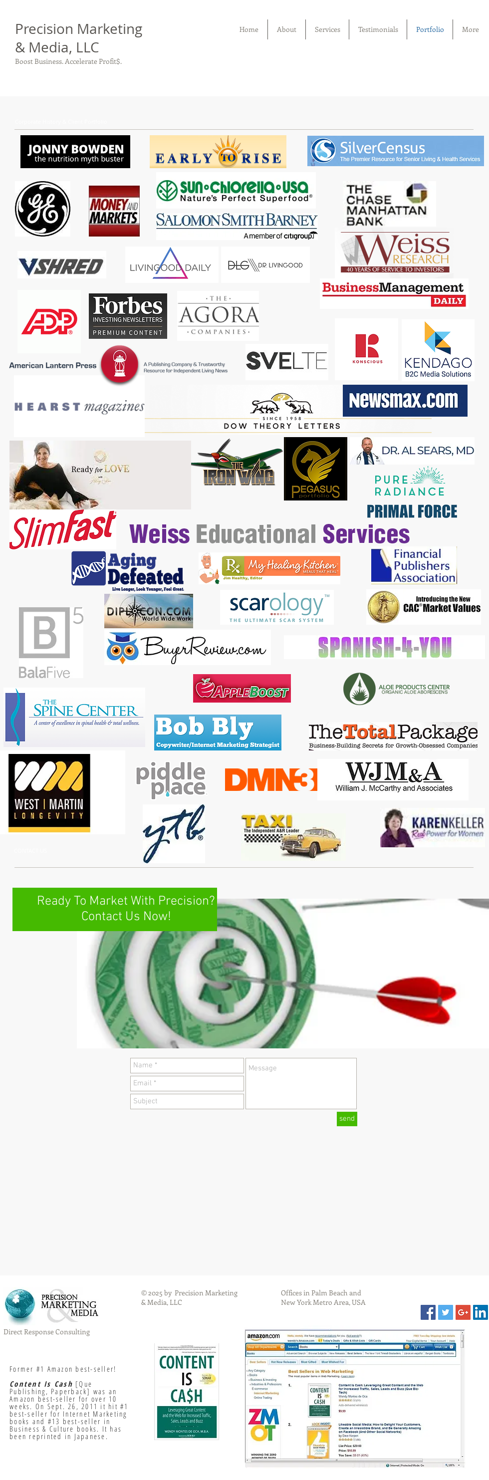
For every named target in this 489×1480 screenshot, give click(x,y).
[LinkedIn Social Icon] (480, 1312)
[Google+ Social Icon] (463, 1312)
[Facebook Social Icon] (428, 1312)
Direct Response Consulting (46, 1331)
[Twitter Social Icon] (445, 1312)
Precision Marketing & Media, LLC (78, 37)
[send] (347, 1119)
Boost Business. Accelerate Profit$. (68, 61)
